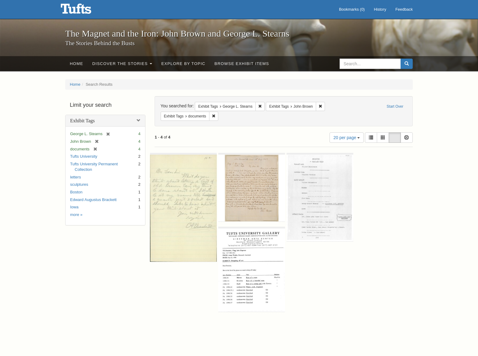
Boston (76, 192)
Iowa (74, 207)
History (380, 9)
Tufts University (83, 156)
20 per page (347, 137)
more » (76, 214)
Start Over (395, 106)
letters (75, 177)
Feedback (404, 9)
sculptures (79, 184)
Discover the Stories (122, 63)
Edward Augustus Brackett (93, 199)
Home (76, 63)
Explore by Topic (183, 63)
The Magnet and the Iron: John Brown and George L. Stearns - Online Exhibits (83, 10)
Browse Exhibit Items (242, 63)
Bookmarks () (352, 9)
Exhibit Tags (82, 120)
